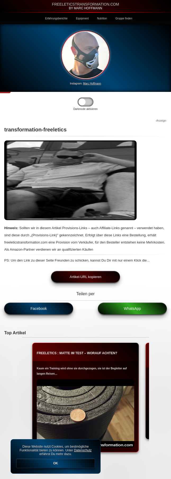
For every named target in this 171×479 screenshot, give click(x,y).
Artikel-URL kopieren (85, 277)
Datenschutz (83, 450)
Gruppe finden (123, 18)
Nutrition (102, 18)
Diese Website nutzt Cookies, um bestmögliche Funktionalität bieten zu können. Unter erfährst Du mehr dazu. (55, 456)
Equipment (82, 18)
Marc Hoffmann (92, 83)
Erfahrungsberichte (56, 18)
